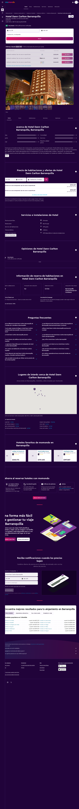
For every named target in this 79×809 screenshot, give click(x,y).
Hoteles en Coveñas (14, 737)
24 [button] (16, 59)
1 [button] (33, 45)
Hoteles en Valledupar (14, 745)
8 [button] (33, 49)
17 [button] (16, 56)
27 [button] (26, 59)
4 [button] (19, 49)
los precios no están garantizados (42, 761)
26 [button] (23, 59)
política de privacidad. (11, 708)
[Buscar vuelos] (2, 6)
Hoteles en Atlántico (46, 13)
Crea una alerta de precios (66, 600)
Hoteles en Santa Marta (47, 737)
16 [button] (37, 52)
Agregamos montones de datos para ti (43, 768)
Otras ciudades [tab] (13, 730)
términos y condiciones (30, 707)
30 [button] (37, 59)
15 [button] (33, 52)
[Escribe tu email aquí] (25, 697)
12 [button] (23, 52)
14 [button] (30, 52)
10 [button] (16, 52)
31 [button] (16, 63)
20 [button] (26, 56)
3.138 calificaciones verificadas (28, 27)
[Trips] (2, 17)
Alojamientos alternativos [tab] (27, 730)
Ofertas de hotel (13, 13)
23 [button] (37, 56)
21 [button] (30, 56)
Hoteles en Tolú (12, 747)
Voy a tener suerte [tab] (40, 730)
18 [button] (19, 56)
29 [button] (33, 59)
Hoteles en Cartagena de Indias (16, 741)
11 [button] (19, 52)
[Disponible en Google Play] (65, 783)
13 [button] (26, 52)
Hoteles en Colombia (35, 13)
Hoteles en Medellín (13, 739)
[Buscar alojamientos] (2, 9)
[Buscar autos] (2, 12)
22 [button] (33, 56)
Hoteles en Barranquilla (56, 13)
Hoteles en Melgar (46, 741)
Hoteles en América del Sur (24, 13)
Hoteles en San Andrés (47, 739)
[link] (42, 611)
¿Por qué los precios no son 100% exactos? (43, 771)
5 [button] (59, 45)
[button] (2, 2)
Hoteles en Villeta (46, 743)
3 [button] (52, 45)
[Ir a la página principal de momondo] (10, 2)
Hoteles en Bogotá (13, 743)
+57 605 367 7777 (14, 25)
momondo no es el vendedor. (43, 765)
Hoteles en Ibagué (46, 747)
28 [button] (30, 59)
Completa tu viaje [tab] (52, 730)
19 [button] (23, 56)
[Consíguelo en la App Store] (65, 786)
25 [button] (19, 59)
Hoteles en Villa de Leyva (48, 745)
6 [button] (26, 49)
